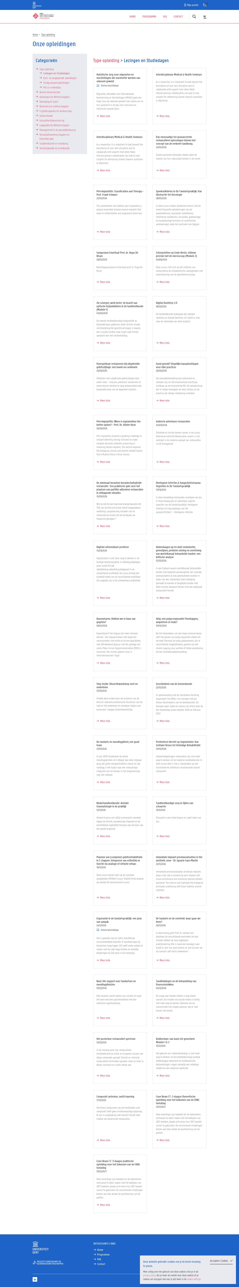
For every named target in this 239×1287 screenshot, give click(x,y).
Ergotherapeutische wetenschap (55, 111)
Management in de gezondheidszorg (57, 130)
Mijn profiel (191, 5)
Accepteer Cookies (219, 1260)
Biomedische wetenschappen (54, 106)
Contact (178, 16)
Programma (149, 16)
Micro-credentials (52, 87)
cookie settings (194, 1279)
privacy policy (149, 1275)
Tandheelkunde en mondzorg (53, 143)
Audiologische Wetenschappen (54, 97)
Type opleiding (48, 34)
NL (204, 16)
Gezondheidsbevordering (51, 120)
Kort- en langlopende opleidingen (60, 78)
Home (133, 16)
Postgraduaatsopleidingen (56, 82)
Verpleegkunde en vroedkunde (54, 148)
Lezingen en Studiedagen (56, 73)
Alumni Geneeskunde (49, 92)
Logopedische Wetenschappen (54, 125)
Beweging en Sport (48, 101)
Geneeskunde (46, 116)
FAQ (165, 16)
